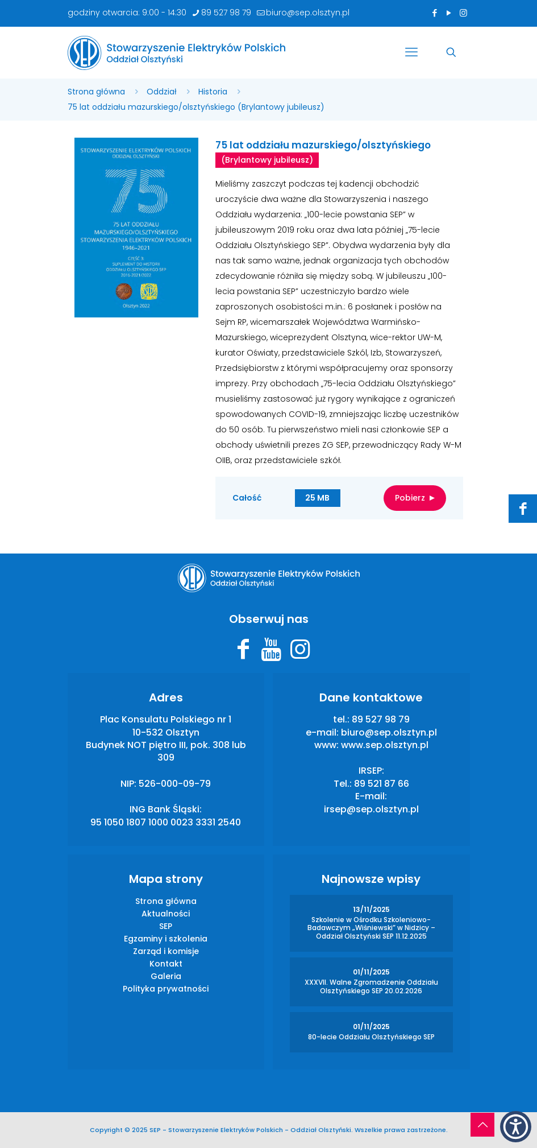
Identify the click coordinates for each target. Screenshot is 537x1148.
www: (327, 744)
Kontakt (165, 963)
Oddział (162, 91)
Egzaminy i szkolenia (165, 938)
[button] (515, 1126)
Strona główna (96, 91)
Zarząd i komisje (166, 951)
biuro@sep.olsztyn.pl (389, 732)
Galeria (166, 976)
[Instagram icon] (463, 13)
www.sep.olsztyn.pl (384, 744)
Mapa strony (166, 879)
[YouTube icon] (449, 13)
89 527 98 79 (381, 719)
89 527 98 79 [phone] (226, 12)
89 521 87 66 (381, 783)
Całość (339, 498)
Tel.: (344, 783)
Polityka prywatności (166, 988)
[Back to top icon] (482, 1125)
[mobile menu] (411, 52)
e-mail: (323, 732)
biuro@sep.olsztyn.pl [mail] (307, 12)
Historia (212, 91)
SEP (165, 926)
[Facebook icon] (435, 13)
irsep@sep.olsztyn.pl (371, 809)
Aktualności (165, 913)
